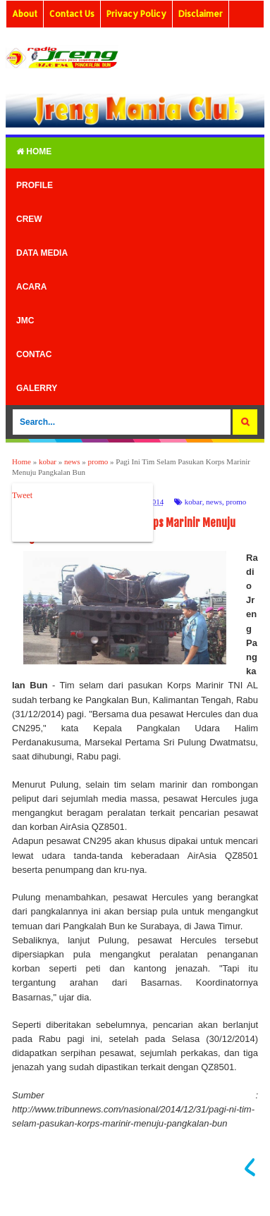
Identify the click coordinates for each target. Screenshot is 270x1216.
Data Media (42, 253)
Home (33, 151)
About (24, 13)
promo (236, 501)
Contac (33, 354)
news (214, 501)
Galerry (36, 388)
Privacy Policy (136, 13)
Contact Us (71, 13)
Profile (34, 185)
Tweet (22, 495)
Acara (31, 287)
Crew (29, 219)
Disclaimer (200, 13)
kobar (193, 501)
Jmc (25, 320)
